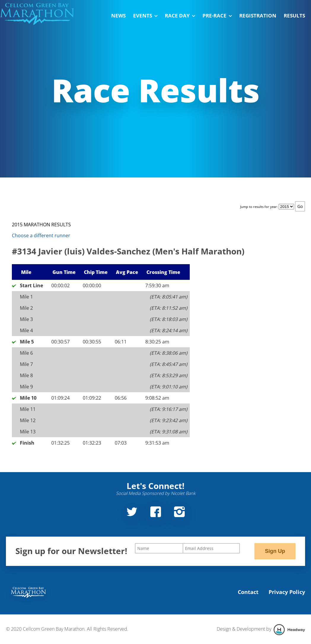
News (118, 15)
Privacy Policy (287, 591)
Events (145, 15)
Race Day (180, 15)
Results (294, 15)
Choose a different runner (41, 235)
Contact (248, 591)
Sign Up (275, 551)
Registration (257, 15)
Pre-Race (217, 15)
